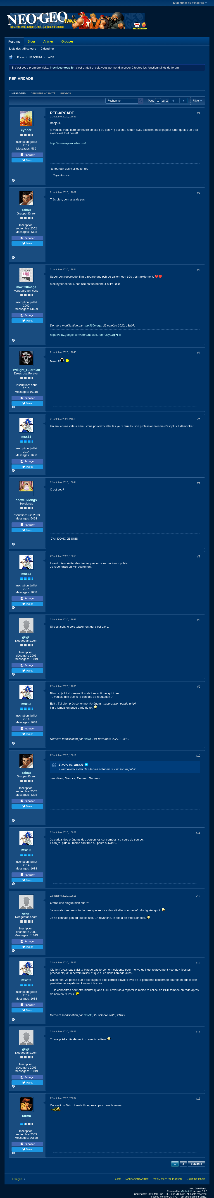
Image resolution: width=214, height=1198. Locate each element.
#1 (198, 112)
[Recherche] (124, 101)
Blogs (32, 41)
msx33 (26, 436)
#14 (198, 1032)
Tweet (27, 160)
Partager (27, 155)
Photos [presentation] (65, 93)
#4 (198, 352)
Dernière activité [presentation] (43, 93)
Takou (26, 210)
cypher (26, 130)
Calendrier (47, 48)
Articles (48, 41)
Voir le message (86, 764)
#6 (198, 482)
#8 (198, 620)
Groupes (67, 41)
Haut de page (196, 1179)
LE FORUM (35, 57)
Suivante (196, 1163)
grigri (26, 637)
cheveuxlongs (26, 500)
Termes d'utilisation (167, 1179)
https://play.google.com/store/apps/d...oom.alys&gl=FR (85, 334)
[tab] (18, 93)
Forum (20, 57)
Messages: (23, 148)
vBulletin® (186, 1191)
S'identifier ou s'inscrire (190, 3)
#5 (198, 419)
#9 (198, 686)
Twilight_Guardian (26, 370)
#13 (198, 963)
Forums (14, 41)
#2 (198, 192)
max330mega (26, 287)
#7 (198, 556)
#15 (198, 1098)
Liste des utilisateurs (22, 48)
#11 (198, 832)
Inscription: (22, 141)
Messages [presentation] (19, 93)
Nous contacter (137, 1179)
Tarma (26, 1116)
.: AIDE (50, 57)
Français (18, 1179)
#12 (198, 896)
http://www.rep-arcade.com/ (68, 143)
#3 (198, 270)
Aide (118, 1179)
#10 (198, 755)
